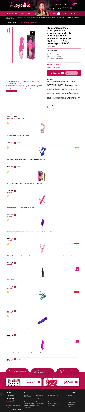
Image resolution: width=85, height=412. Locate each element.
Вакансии (69, 406)
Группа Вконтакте (10, 402)
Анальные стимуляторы (28, 398)
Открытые (22, 382)
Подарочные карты (27, 407)
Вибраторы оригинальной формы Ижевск (57, 108)
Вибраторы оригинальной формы (35, 17)
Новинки (30, 13)
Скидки (24, 13)
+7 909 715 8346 (10, 398)
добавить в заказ (71, 73)
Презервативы (39, 402)
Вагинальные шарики (28, 402)
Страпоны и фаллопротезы (53, 395)
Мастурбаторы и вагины (40, 398)
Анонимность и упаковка (72, 401)
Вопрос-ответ (70, 397)
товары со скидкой (60, 382)
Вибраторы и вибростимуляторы (21, 17)
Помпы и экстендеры (28, 400)
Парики (37, 405)
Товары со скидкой (71, 404)
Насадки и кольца (39, 400)
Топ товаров (53, 13)
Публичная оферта (13, 408)
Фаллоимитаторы (39, 395)
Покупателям (65, 13)
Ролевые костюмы (51, 405)
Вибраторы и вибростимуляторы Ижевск (56, 106)
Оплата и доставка (70, 399)
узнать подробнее (11, 91)
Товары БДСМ (50, 400)
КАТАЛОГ (13, 13)
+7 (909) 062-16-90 (10, 397)
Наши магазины (72, 13)
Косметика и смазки (52, 402)
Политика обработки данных (15, 409)
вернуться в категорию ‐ (22, 22)
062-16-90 (62, 8)
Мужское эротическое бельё (29, 405)
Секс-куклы (50, 398)
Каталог (11, 17)
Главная (7, 17)
